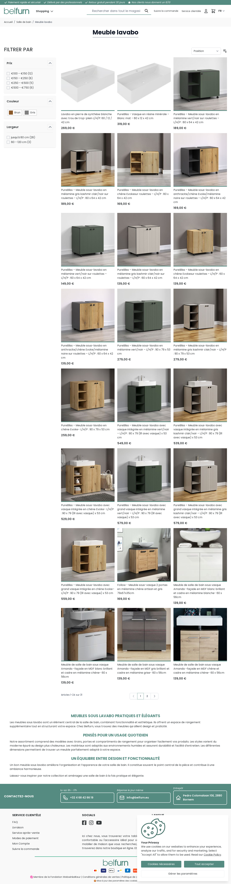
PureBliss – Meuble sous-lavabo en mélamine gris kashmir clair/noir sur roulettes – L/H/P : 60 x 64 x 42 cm (141, 274)
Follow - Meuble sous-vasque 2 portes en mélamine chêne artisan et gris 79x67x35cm (142, 589)
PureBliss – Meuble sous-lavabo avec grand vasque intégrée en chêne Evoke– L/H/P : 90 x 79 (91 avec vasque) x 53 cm (87, 589)
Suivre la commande (25, 849)
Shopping (42, 11)
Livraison (17, 827)
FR (220, 11)
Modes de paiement (25, 838)
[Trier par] (206, 51)
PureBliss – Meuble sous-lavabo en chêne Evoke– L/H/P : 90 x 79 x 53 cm (85, 427)
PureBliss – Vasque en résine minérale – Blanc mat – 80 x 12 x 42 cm (143, 116)
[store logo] (16, 11)
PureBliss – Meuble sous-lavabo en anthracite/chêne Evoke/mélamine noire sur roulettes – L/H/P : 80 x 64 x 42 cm (199, 196)
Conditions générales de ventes (101, 877)
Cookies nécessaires (161, 864)
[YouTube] (99, 822)
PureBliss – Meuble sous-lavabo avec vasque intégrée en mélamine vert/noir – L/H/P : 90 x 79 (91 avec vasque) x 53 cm (143, 431)
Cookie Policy (212, 855)
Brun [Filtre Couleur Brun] (14, 113)
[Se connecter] (206, 11)
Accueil (8, 22)
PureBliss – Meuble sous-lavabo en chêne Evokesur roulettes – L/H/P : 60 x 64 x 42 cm (199, 274)
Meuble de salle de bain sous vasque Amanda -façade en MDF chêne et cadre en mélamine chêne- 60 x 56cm (198, 669)
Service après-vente (26, 833)
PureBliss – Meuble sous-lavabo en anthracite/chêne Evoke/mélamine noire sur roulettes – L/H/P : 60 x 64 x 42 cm (87, 352)
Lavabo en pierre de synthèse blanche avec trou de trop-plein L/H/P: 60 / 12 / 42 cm (86, 118)
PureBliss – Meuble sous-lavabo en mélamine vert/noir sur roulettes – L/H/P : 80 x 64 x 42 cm (196, 118)
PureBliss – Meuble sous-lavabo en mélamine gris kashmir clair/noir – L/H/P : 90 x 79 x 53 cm (199, 350)
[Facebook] (84, 822)
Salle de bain (23, 22)
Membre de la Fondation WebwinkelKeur (55, 877)
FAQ (15, 822)
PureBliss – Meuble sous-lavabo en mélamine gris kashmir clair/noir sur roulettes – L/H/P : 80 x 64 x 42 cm (84, 194)
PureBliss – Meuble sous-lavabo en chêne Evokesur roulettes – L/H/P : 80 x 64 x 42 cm (143, 194)
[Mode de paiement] (115, 870)
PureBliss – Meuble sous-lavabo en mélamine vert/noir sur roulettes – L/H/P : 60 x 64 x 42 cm (84, 274)
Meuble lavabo (43, 22)
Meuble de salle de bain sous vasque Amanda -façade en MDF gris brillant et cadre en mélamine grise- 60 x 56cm (143, 669)
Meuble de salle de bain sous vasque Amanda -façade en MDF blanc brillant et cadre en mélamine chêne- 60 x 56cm (87, 671)
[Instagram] (91, 822)
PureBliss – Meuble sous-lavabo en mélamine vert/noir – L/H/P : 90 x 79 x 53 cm (143, 350)
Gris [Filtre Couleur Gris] (30, 113)
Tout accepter (204, 864)
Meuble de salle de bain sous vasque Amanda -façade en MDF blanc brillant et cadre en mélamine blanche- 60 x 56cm (199, 591)
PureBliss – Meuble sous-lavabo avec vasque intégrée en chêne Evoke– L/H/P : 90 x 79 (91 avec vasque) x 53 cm (87, 509)
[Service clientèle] (166, 11)
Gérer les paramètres (182, 874)
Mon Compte (21, 844)
